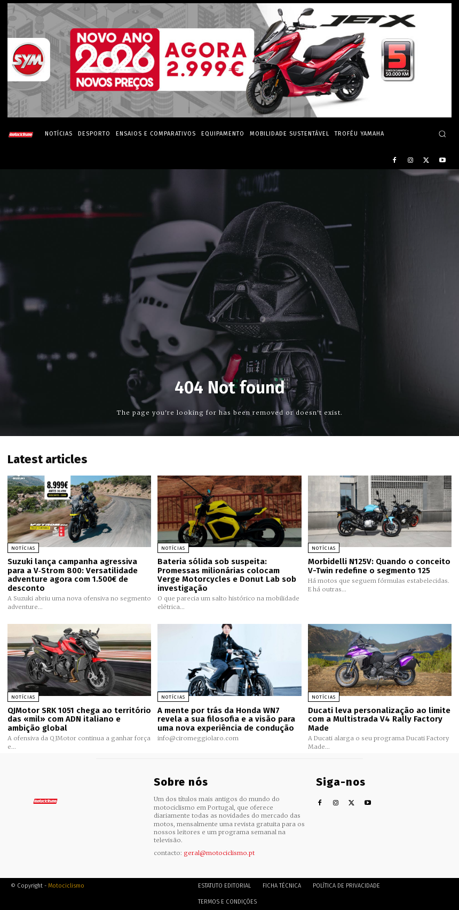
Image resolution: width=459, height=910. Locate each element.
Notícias (23, 548)
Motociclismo (66, 885)
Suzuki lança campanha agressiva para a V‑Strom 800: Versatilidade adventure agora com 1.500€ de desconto (72, 575)
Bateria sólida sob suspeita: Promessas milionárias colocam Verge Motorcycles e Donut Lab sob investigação (226, 575)
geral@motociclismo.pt (219, 853)
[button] (442, 133)
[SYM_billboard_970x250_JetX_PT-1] (229, 114)
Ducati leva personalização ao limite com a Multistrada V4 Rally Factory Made (379, 719)
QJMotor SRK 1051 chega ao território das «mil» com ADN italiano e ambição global (79, 719)
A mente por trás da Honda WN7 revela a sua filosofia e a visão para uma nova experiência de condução (226, 719)
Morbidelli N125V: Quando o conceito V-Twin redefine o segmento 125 (379, 566)
